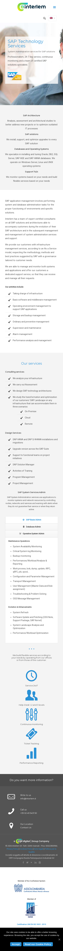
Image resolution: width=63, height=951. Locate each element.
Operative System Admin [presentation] (31, 533)
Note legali (38, 849)
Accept (16, 944)
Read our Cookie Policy (38, 944)
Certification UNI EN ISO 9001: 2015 (31, 924)
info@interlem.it (28, 798)
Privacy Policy (12, 849)
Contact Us (25, 827)
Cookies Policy (26, 849)
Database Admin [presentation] (31, 527)
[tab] (31, 519)
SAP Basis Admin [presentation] (31, 520)
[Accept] (59, 939)
